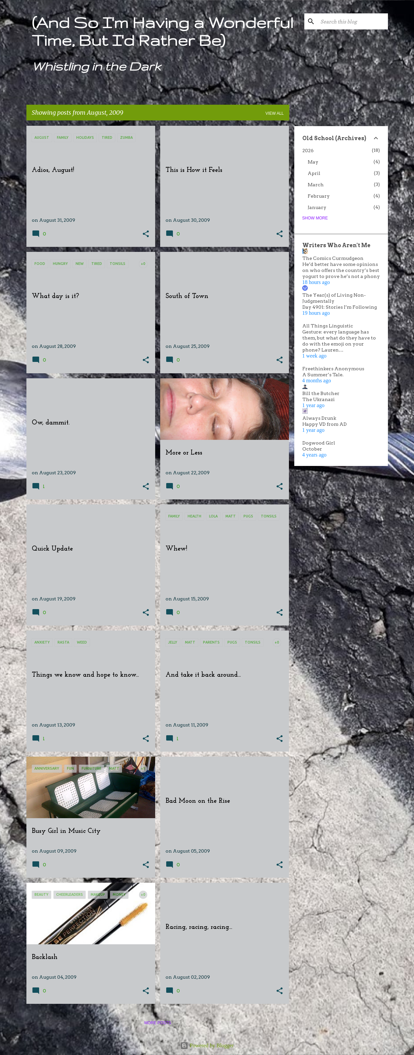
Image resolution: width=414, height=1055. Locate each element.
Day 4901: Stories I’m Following (339, 307)
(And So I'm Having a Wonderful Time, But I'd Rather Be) (162, 31)
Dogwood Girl (318, 443)
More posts (157, 1023)
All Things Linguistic (327, 325)
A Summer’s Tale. (322, 374)
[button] (146, 234)
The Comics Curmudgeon (333, 258)
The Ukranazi (318, 399)
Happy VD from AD (324, 424)
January (317, 207)
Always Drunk (319, 418)
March (316, 184)
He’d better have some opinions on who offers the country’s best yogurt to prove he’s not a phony (341, 270)
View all (275, 113)
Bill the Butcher (320, 393)
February (319, 196)
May (313, 162)
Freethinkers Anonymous (333, 368)
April (314, 173)
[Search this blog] (353, 21)
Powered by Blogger (207, 1045)
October (312, 449)
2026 (308, 150)
